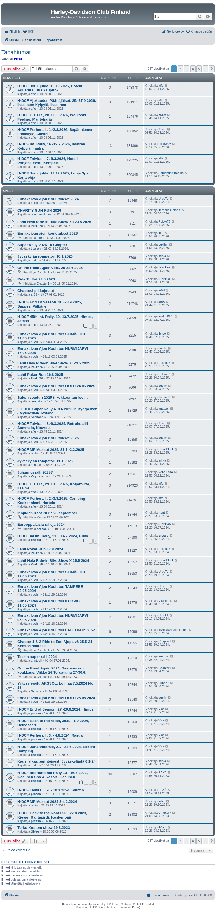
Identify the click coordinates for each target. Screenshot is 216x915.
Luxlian (36, 248)
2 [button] (180, 68)
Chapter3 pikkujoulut (35, 291)
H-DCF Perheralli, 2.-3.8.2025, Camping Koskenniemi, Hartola (51, 500)
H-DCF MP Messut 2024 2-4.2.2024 (47, 802)
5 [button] (199, 68)
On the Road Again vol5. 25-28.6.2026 (50, 268)
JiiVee (35, 831)
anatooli (163, 408)
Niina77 (36, 691)
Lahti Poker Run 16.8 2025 (40, 374)
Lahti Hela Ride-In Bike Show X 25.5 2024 (53, 560)
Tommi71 (164, 397)
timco (162, 333)
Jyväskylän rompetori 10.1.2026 (45, 256)
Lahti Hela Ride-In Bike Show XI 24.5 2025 (53, 363)
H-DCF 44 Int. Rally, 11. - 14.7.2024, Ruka (52, 536)
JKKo (162, 114)
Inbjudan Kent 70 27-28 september (47, 513)
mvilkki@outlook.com (172, 629)
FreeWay (164, 143)
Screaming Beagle (171, 172)
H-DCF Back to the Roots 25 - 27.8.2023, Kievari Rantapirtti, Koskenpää (52, 815)
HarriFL (163, 615)
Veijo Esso (38, 476)
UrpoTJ (163, 198)
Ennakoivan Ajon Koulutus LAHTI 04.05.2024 (56, 630)
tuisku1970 (165, 316)
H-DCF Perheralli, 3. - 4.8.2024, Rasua (50, 735)
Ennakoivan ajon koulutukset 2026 (47, 233)
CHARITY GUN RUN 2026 (39, 210)
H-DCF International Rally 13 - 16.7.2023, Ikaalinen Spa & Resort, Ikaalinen (52, 775)
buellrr (35, 202)
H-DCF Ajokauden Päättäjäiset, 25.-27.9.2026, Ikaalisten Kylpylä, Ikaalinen (56, 102)
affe (33, 94)
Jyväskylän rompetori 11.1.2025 (45, 461)
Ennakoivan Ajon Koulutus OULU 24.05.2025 (56, 386)
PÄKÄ (162, 772)
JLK (161, 233)
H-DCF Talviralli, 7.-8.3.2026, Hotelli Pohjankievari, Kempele (48, 161)
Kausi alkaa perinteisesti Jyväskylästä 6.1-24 (56, 761)
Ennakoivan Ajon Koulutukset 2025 (48, 438)
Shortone (37, 417)
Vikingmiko (165, 600)
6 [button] (205, 68)
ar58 (34, 294)
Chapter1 (43, 272)
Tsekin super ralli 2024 (37, 657)
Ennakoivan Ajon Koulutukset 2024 (48, 199)
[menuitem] (28, 31)
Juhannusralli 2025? (35, 472)
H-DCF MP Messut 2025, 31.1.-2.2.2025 (50, 449)
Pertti (18, 58)
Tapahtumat (16, 52)
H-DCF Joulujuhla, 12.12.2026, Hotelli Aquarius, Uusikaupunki (49, 88)
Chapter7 (164, 812)
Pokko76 (37, 225)
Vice (161, 709)
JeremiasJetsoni (42, 214)
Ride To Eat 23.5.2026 (36, 279)
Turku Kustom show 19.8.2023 (43, 828)
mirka (34, 260)
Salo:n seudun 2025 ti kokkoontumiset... (52, 397)
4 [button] (193, 68)
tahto (34, 453)
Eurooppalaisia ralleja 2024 (41, 524)
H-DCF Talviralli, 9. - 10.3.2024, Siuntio (50, 790)
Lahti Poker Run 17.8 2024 (40, 549)
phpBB (105, 904)
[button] (212, 68)
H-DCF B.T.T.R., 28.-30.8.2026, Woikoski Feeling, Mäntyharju (51, 117)
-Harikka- (164, 267)
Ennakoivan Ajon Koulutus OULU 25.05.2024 (56, 698)
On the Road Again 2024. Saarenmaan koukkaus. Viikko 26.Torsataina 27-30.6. (51, 670)
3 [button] (186, 68)
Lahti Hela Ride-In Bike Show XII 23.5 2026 (54, 222)
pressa (41, 528)
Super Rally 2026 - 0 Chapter (42, 245)
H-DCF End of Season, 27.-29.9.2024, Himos (55, 709)
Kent (40, 517)
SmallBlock (165, 449)
